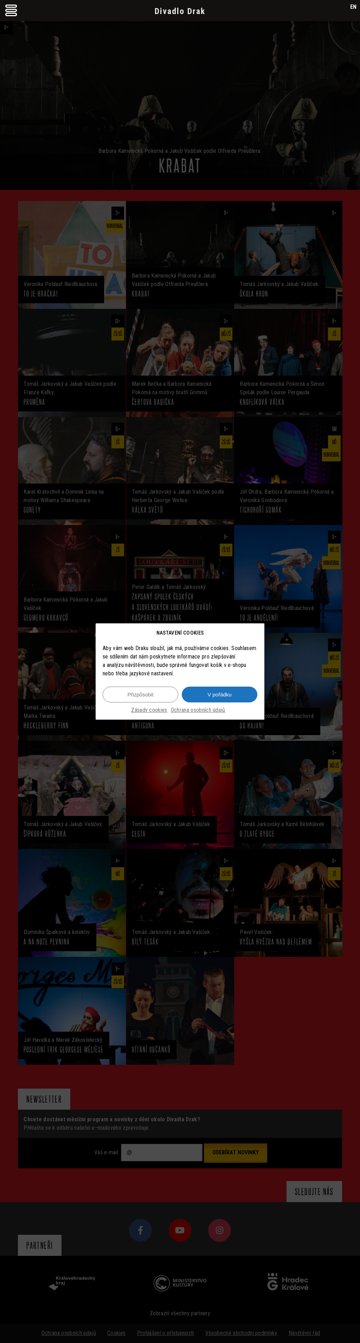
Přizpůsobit (140, 695)
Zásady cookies (149, 710)
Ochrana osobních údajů (198, 710)
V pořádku (219, 695)
